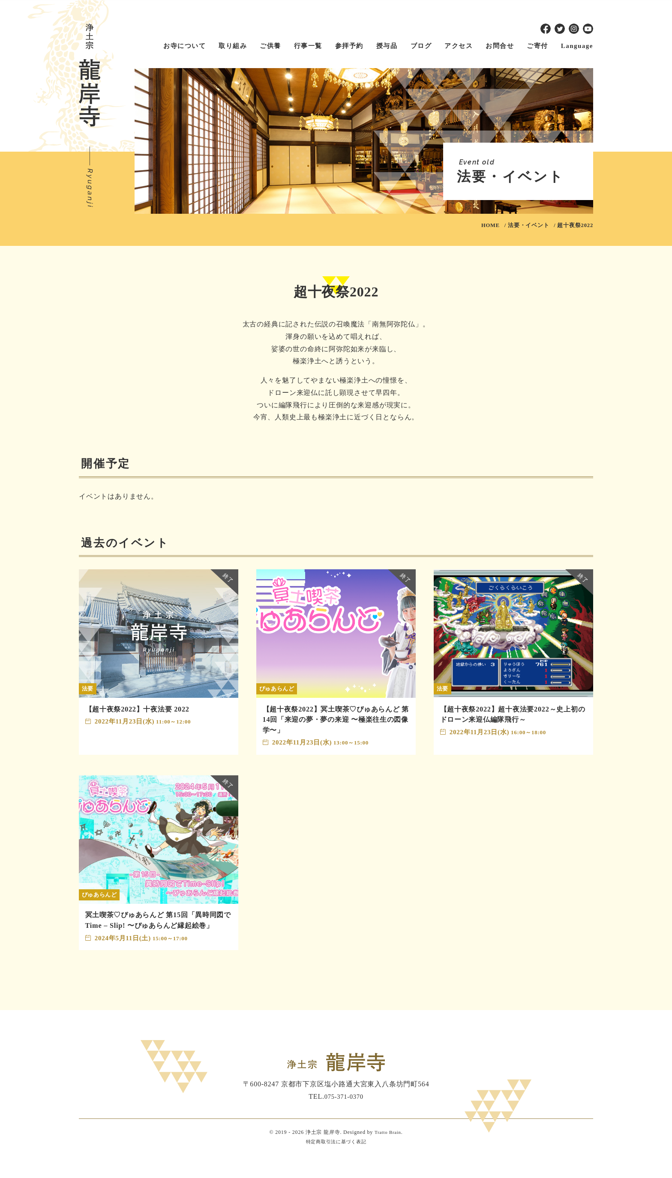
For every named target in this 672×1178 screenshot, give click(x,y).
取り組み (233, 45)
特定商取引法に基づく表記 (336, 1163)
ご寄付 (537, 45)
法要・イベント (528, 225)
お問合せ (500, 45)
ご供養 (270, 45)
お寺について (184, 45)
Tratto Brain (387, 1154)
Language (577, 45)
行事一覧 (308, 45)
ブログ (421, 45)
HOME (490, 225)
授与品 (387, 45)
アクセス (458, 45)
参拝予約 (349, 45)
